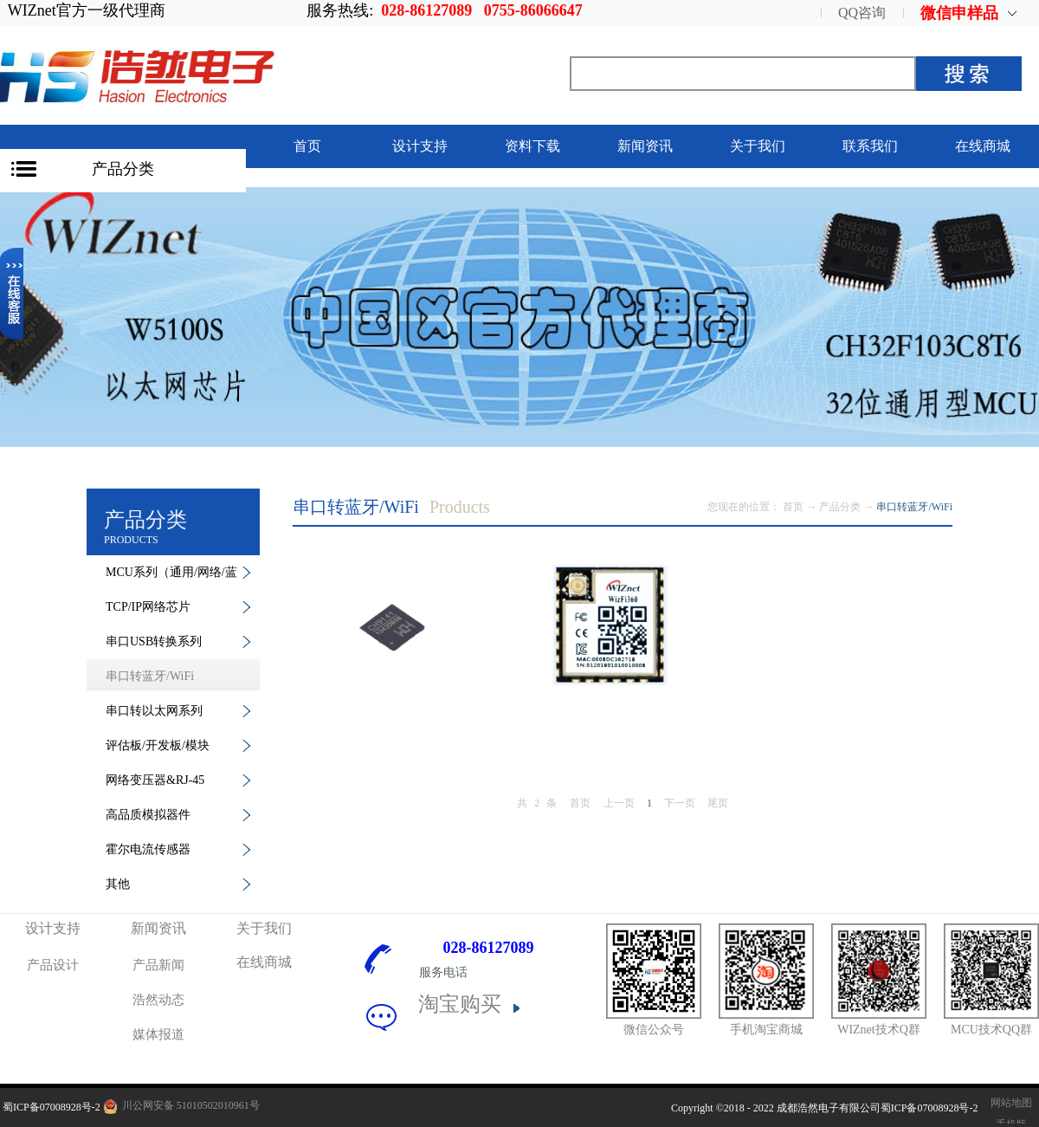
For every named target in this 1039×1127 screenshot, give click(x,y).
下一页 (679, 803)
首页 (307, 146)
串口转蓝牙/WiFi (914, 507)
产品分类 (123, 169)
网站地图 (1008, 1103)
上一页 (619, 803)
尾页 (717, 803)
